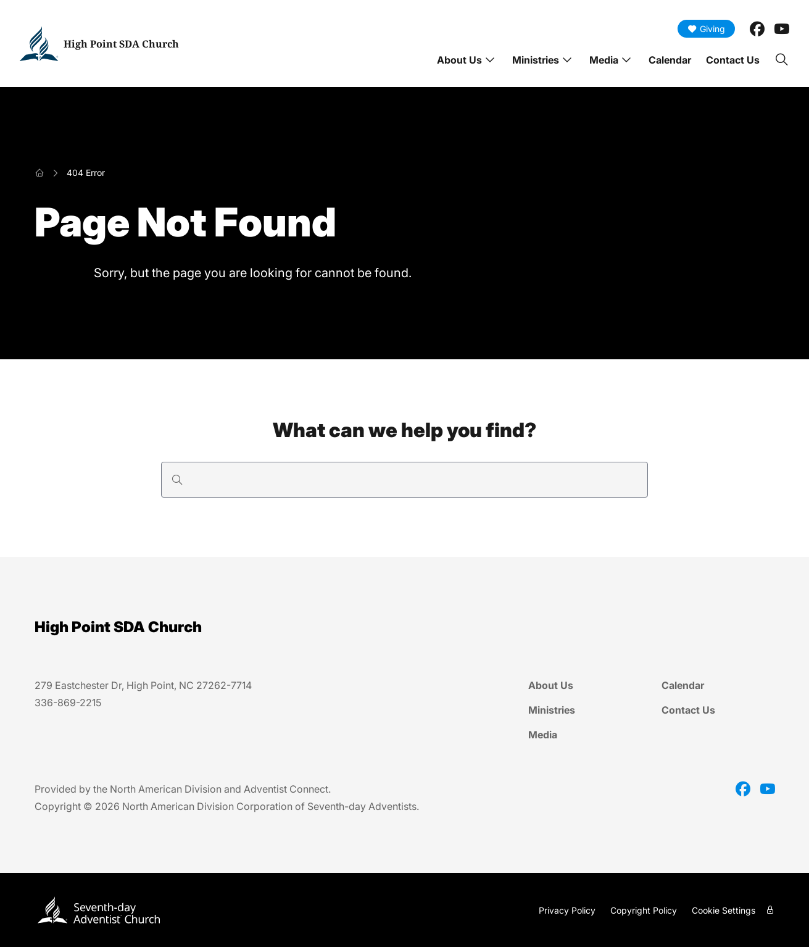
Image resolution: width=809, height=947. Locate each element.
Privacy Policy (567, 910)
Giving (706, 28)
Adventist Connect (286, 789)
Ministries (535, 60)
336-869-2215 (68, 702)
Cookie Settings (723, 910)
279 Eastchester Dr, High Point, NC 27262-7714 (143, 685)
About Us (459, 60)
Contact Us (733, 60)
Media (603, 60)
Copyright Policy (643, 910)
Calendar (670, 60)
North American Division (166, 789)
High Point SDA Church (121, 44)
